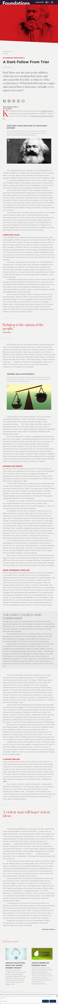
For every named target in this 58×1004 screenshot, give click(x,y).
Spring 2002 (7, 51)
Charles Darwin (47, 111)
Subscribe (40, 2)
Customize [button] (4, 1001)
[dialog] (29, 999)
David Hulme (7, 67)
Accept (52, 1001)
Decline (45, 1001)
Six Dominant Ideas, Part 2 (14, 58)
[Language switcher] (46, 2)
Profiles (5, 53)
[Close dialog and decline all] (56, 995)
